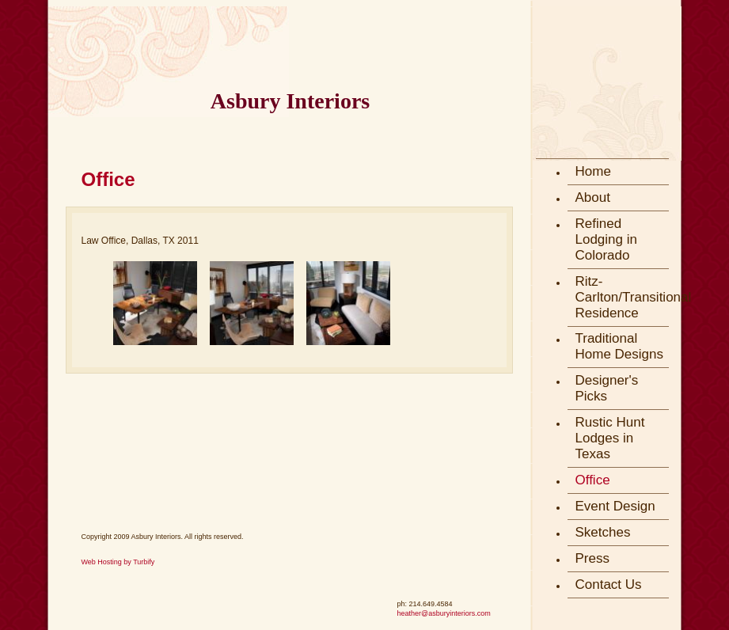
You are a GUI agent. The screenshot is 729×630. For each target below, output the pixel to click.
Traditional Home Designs (619, 346)
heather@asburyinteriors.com (444, 613)
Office (592, 480)
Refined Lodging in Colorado (606, 239)
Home (593, 171)
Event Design (615, 506)
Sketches (603, 532)
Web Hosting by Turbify (118, 562)
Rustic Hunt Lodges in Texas (610, 438)
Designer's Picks (607, 388)
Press (592, 558)
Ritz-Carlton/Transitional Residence (622, 297)
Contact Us (608, 584)
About (592, 197)
